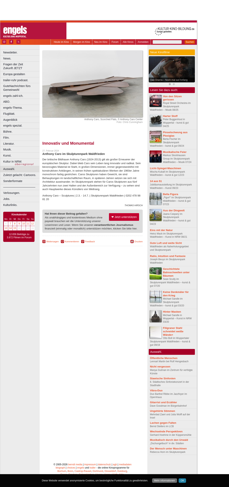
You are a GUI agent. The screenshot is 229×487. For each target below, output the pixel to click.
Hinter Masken (172, 311)
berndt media (75, 464)
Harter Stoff (170, 116)
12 (32, 223)
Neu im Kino (100, 42)
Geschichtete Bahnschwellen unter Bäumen (176, 272)
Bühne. (7, 131)
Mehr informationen (164, 480)
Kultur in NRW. (12, 161)
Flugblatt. (9, 113)
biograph (60, 467)
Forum (115, 42)
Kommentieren (72, 241)
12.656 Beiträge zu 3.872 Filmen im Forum (19, 236)
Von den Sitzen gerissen (172, 98)
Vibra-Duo (156, 390)
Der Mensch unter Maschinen (168, 448)
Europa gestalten (14, 74)
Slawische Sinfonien (163, 378)
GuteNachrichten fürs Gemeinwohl (17, 87)
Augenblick (10, 119)
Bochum (61, 471)
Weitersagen (52, 241)
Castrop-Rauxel (82, 471)
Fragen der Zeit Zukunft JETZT (21, 66)
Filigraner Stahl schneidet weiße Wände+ (173, 331)
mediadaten (125, 464)
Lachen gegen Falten (163, 422)
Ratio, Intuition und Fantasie (167, 256)
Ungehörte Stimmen (162, 410)
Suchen (190, 42)
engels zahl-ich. (13, 95)
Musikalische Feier (174, 151)
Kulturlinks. (10, 205)
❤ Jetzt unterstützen (124, 217)
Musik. (7, 149)
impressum (90, 464)
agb (115, 464)
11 (28, 223)
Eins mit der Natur (161, 230)
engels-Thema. (12, 107)
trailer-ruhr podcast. (15, 80)
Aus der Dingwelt (174, 210)
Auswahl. (9, 169)
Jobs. (6, 199)
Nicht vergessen (160, 366)
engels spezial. (12, 125)
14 (10, 228)
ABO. (6, 101)
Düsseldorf (110, 471)
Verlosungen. (11, 192)
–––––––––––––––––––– (19, 187)
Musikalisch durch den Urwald (169, 439)
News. (7, 58)
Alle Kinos (128, 42)
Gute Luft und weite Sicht (166, 243)
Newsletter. (10, 52)
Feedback (90, 241)
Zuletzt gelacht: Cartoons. (19, 175)
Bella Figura (170, 194)
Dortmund (98, 471)
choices (71, 467)
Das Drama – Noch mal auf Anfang (168, 80)
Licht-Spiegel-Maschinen (165, 168)
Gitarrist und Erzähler (163, 402)
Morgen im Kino (81, 42)
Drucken (138, 241)
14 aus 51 (156, 181)
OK (182, 480)
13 (6, 228)
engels (80, 467)
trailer (93, 467)
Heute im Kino (61, 42)
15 (14, 228)
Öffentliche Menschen (163, 358)
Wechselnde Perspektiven (166, 431)
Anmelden (143, 42)
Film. (6, 137)
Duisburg (122, 471)
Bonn (70, 471)
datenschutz (104, 464)
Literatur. (8, 143)
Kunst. (7, 155)
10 (23, 223)
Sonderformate (12, 181)
